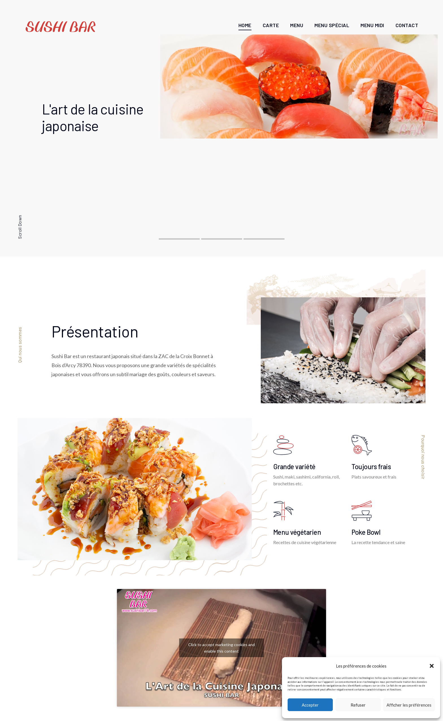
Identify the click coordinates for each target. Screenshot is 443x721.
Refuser (358, 704)
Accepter (310, 704)
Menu (296, 25)
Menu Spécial (331, 25)
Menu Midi (372, 25)
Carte (271, 25)
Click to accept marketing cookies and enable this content (221, 647)
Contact (407, 25)
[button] (432, 666)
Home (244, 25)
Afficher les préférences (408, 704)
